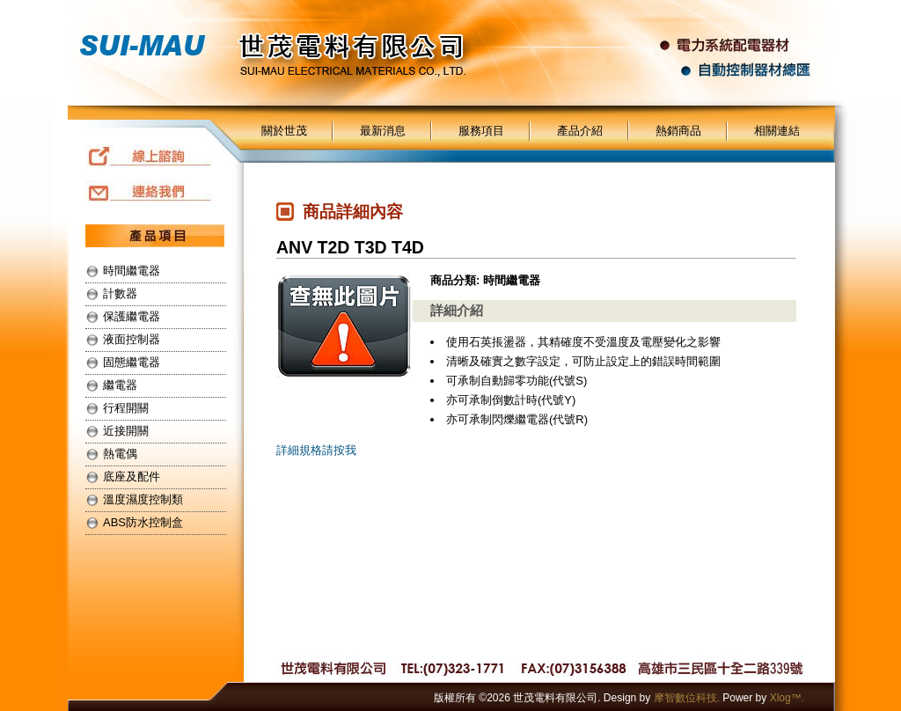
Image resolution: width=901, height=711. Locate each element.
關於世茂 (284, 130)
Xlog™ (786, 698)
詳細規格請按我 (316, 450)
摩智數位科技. (687, 698)
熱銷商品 (678, 130)
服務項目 (481, 130)
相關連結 (777, 130)
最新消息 (383, 130)
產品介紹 (580, 130)
